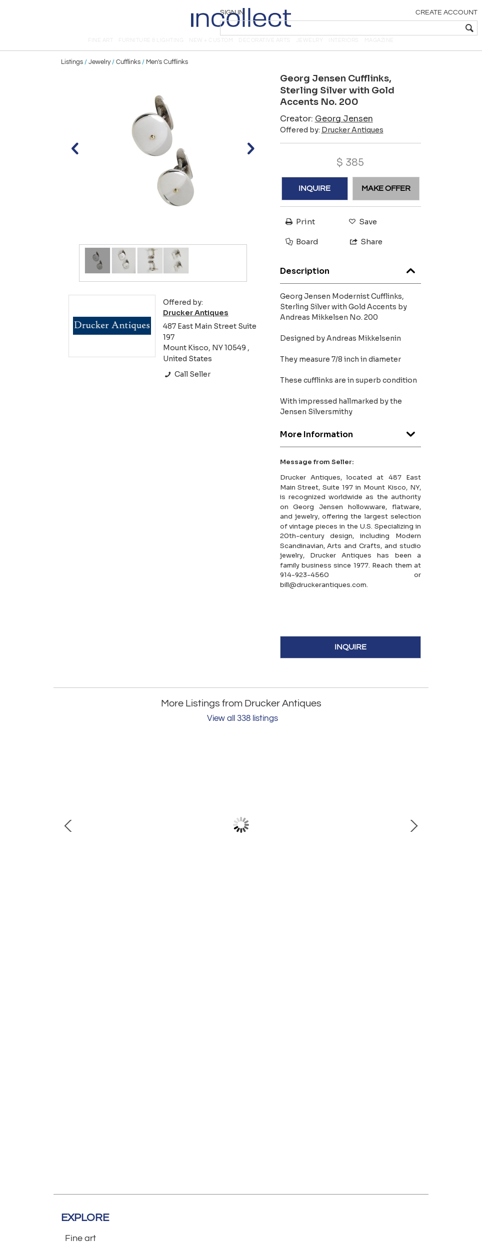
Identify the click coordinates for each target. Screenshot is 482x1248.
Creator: (326, 132)
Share (361, 255)
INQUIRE (314, 202)
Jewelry (99, 75)
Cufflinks (128, 75)
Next (413, 838)
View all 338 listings (242, 732)
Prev (68, 838)
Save (360, 235)
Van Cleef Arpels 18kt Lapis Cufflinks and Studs (321, 912)
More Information (351, 446)
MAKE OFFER (386, 202)
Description (351, 282)
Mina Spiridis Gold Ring (161, 912)
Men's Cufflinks (167, 75)
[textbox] (405, 28)
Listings (72, 75)
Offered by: (332, 143)
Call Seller (186, 388)
